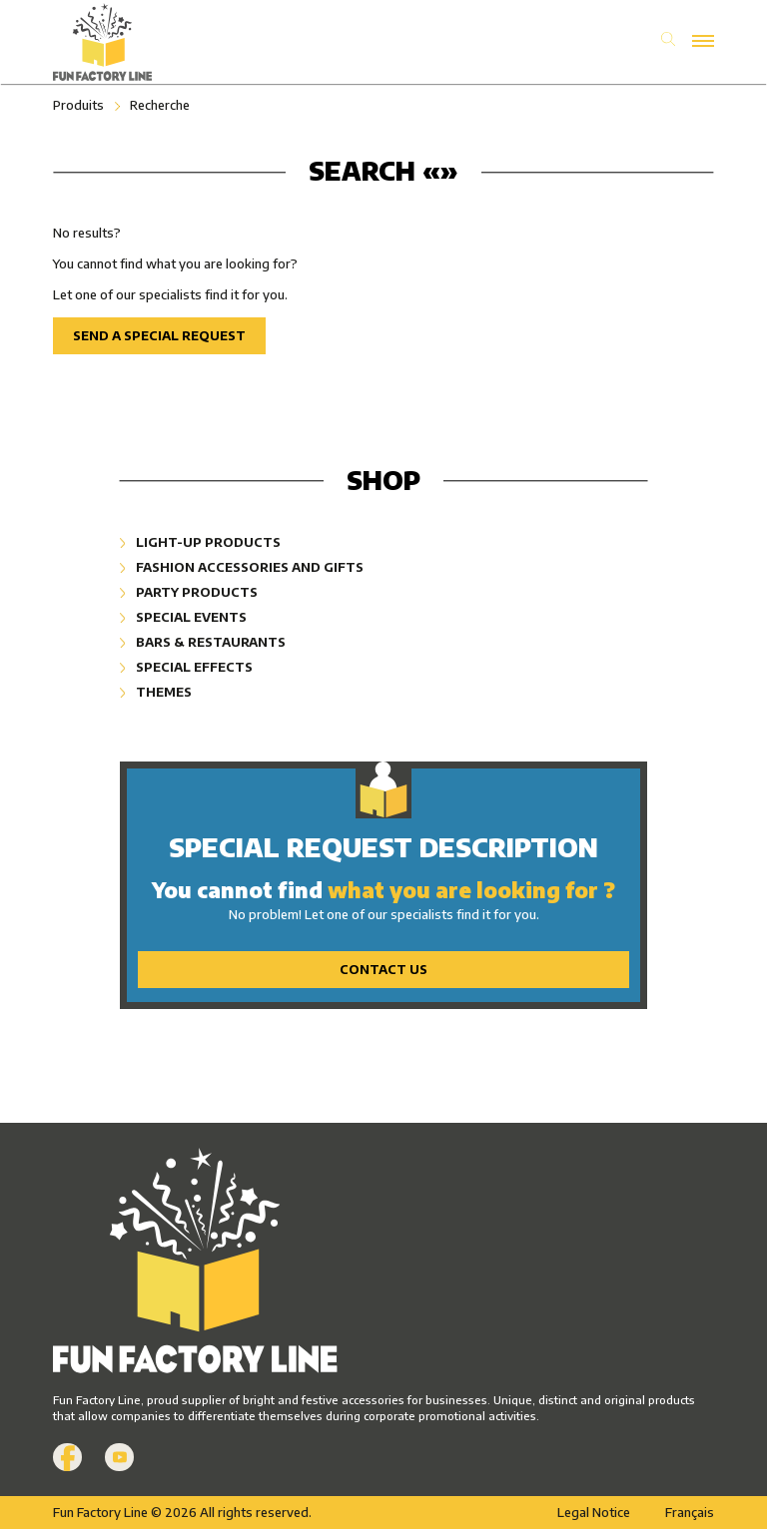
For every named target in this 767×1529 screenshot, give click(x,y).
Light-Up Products (200, 542)
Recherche (160, 105)
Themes (156, 692)
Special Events (183, 617)
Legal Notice (593, 1512)
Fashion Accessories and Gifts (242, 567)
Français (689, 1512)
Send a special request (159, 335)
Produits (78, 105)
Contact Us (383, 969)
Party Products (189, 592)
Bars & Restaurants (203, 642)
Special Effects (186, 667)
